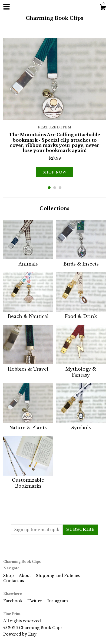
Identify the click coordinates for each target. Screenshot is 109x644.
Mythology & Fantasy (81, 369)
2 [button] (54, 187)
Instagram (57, 600)
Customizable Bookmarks (28, 480)
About (25, 575)
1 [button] (49, 187)
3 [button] (60, 187)
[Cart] (103, 8)
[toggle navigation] (6, 7)
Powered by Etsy (20, 634)
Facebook (13, 600)
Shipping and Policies (58, 575)
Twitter (35, 600)
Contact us (13, 580)
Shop (9, 575)
